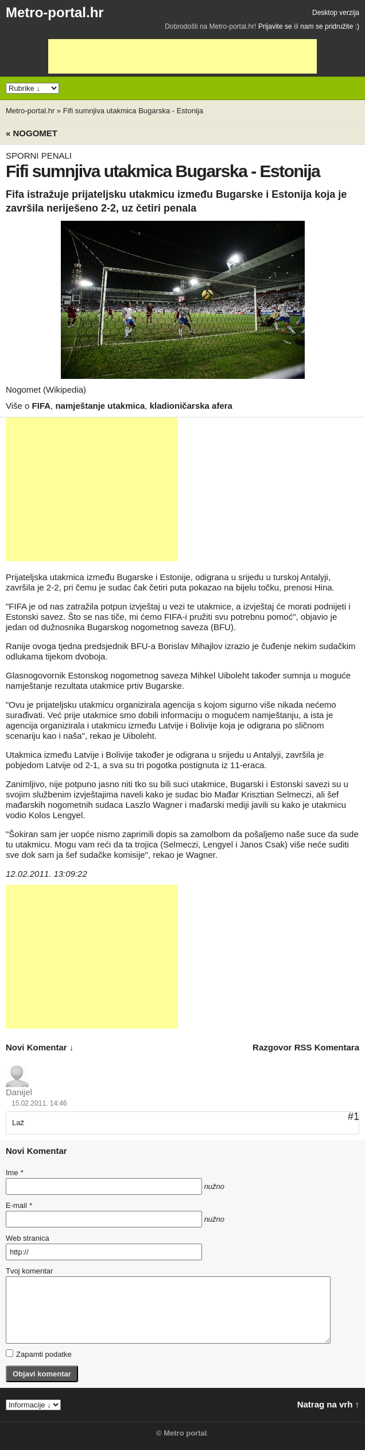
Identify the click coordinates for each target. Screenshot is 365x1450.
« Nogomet (31, 133)
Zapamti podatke (39, 1354)
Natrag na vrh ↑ (328, 1404)
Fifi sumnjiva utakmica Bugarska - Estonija (133, 110)
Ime (14, 1172)
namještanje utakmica (100, 406)
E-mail (19, 1205)
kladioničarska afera (191, 406)
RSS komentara (326, 1047)
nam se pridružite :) (329, 26)
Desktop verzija (335, 13)
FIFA (41, 406)
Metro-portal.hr (55, 12)
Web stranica (27, 1238)
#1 (353, 1116)
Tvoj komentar (29, 1271)
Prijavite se (275, 26)
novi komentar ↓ (39, 1047)
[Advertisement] (182, 56)
